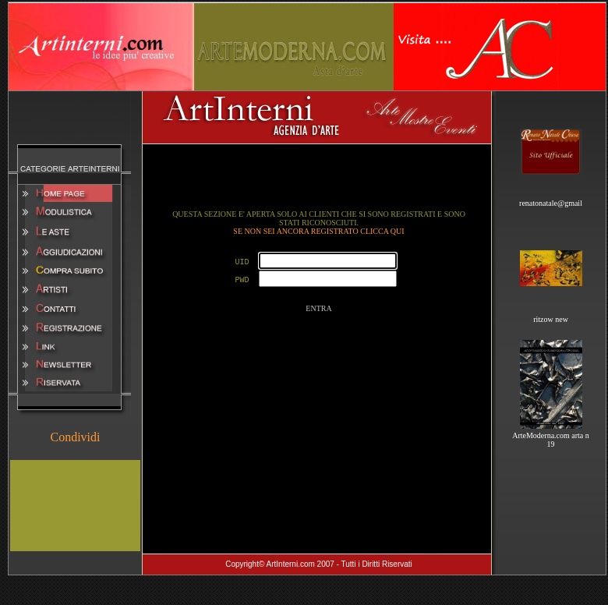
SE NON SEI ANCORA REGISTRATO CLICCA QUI (318, 231)
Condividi (75, 437)
